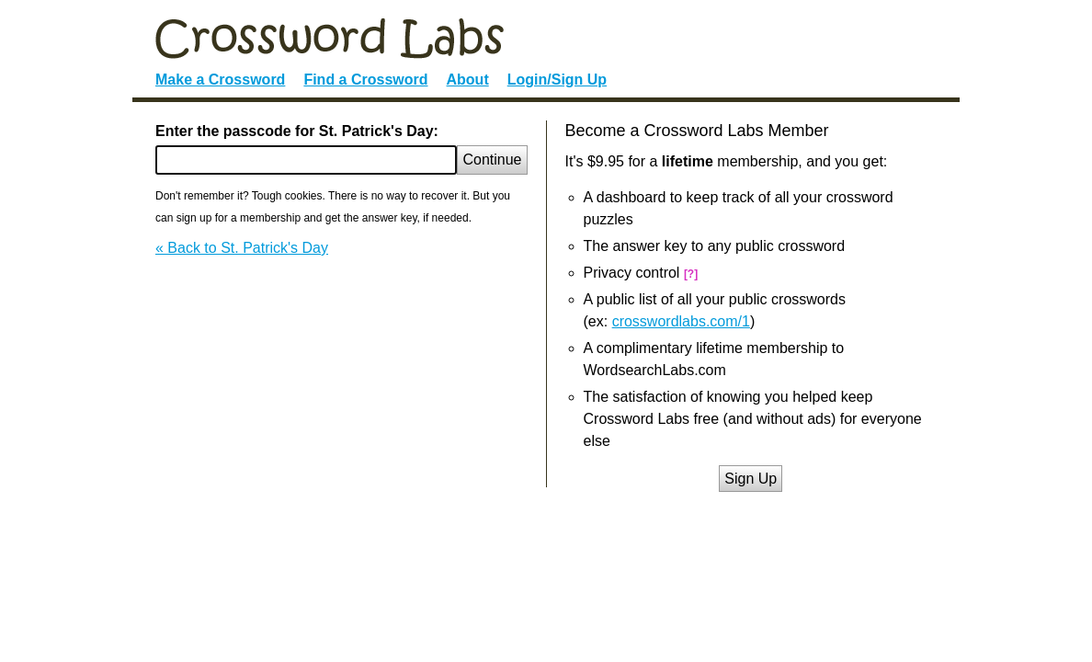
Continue (491, 159)
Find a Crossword (365, 79)
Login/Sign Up (557, 79)
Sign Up (750, 478)
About (468, 79)
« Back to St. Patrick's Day (241, 248)
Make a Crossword (220, 79)
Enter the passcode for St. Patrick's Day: (296, 131)
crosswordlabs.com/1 (681, 321)
